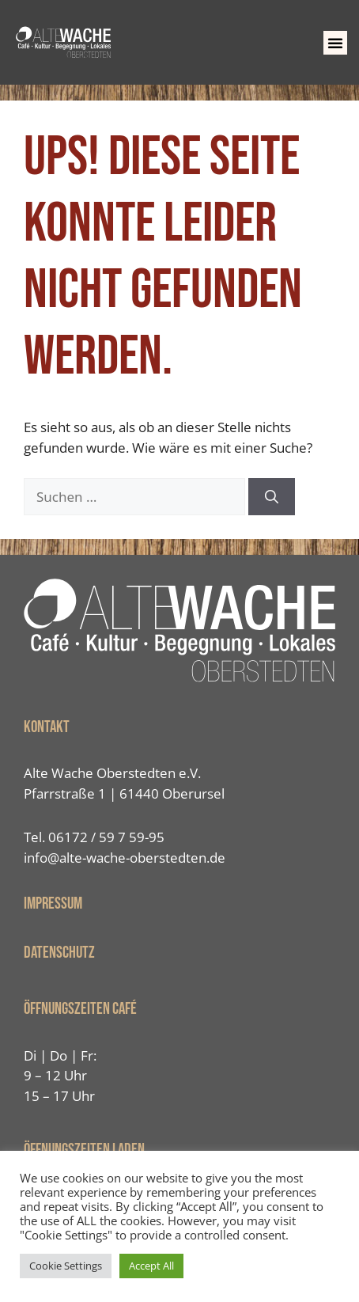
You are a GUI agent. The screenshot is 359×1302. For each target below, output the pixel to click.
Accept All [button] (151, 1265)
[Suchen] (271, 497)
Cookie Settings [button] (65, 1265)
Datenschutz (59, 952)
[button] (335, 43)
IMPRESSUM (53, 903)
